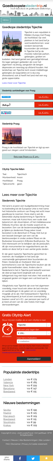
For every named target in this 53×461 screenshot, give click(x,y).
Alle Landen (44, 440)
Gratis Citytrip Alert (16, 315)
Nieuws (14, 440)
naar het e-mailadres (27, 338)
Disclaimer (16, 444)
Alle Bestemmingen (28, 440)
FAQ (7, 444)
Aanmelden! (34, 359)
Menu (6, 20)
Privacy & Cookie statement (34, 444)
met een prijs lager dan (28, 329)
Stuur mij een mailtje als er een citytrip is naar (24, 320)
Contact (6, 440)
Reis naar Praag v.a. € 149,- (26, 156)
